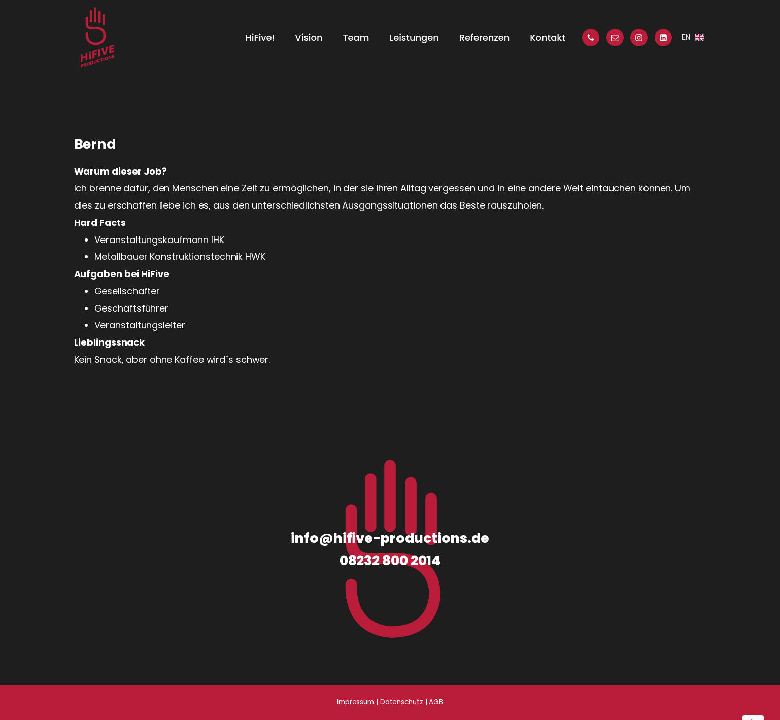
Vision (308, 37)
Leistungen (414, 37)
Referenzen (484, 37)
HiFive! (260, 37)
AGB (436, 702)
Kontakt (547, 37)
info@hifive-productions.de (390, 538)
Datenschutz (401, 702)
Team (356, 37)
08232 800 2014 (390, 560)
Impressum (355, 702)
